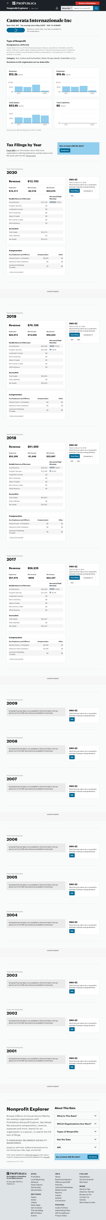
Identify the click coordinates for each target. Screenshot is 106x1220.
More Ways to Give (87, 1202)
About (57, 1176)
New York (34, 8)
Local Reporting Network (37, 1180)
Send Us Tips (85, 1189)
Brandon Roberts (14, 1142)
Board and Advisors (63, 1179)
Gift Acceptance (62, 1213)
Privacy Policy (61, 1215)
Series (33, 1199)
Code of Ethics (61, 1207)
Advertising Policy (62, 1210)
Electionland (36, 1190)
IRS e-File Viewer (32, 1155)
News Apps (35, 1205)
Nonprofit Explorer (17, 8)
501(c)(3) (25, 44)
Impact (58, 1195)
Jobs (57, 1187)
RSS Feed (84, 1182)
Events (34, 1215)
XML (72, 196)
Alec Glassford (29, 1140)
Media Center (61, 1190)
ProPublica (35, 1176)
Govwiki (47, 1157)
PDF (72, 339)
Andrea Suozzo (15, 1140)
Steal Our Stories (87, 1191)
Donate (83, 1199)
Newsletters (85, 1176)
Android (90, 1179)
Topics (33, 1197)
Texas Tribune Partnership (36, 1185)
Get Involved (36, 1207)
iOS (81, 1179)
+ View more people (16, 272)
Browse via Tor (86, 1194)
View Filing (75, 191)
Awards (58, 1198)
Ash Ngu (39, 1140)
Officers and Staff (62, 1182)
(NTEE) (73, 58)
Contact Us (65, 150)
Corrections (60, 1200)
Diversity (59, 1184)
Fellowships (68, 1187)
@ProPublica (36, 1213)
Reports (58, 1192)
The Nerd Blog (37, 1210)
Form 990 (11, 150)
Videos (34, 1202)
